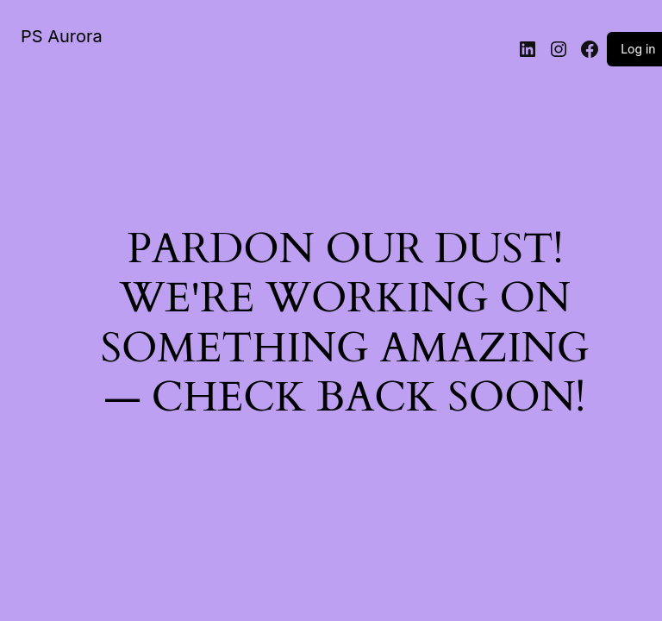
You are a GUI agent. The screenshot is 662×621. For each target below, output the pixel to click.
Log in (638, 48)
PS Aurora (62, 36)
